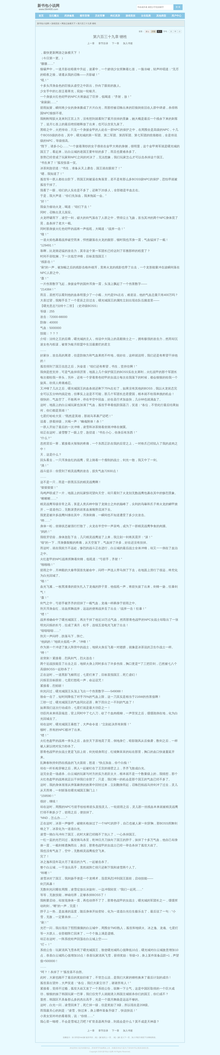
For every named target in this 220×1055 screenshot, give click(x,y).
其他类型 (161, 15)
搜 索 (178, 7)
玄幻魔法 (54, 15)
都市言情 (85, 15)
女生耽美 (146, 15)
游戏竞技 (130, 15)
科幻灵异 (115, 15)
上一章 (91, 43)
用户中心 (176, 15)
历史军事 (100, 15)
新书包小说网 (43, 23)
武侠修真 (69, 15)
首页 (41, 15)
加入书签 (128, 43)
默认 (147, 31)
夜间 (159, 31)
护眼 (153, 31)
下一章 (115, 43)
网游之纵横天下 (68, 23)
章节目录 (103, 43)
